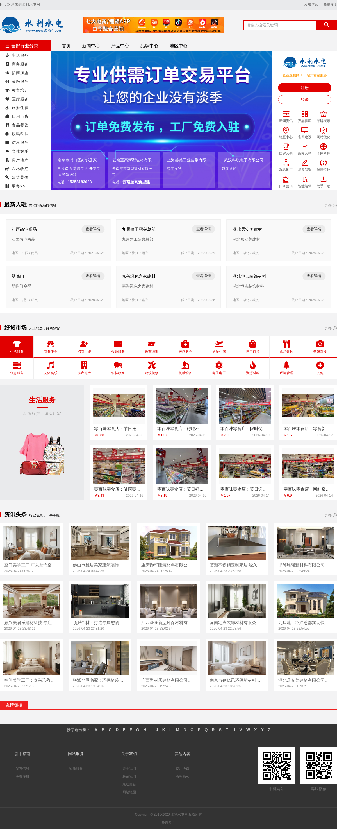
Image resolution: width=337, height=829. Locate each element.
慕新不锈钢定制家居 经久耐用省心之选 (237, 565)
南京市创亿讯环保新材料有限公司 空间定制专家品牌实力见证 (237, 680)
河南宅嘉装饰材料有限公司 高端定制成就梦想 (237, 622)
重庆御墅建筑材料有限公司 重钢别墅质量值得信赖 (168, 565)
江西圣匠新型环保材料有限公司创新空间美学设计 (168, 622)
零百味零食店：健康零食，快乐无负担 (118, 489)
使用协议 (182, 769)
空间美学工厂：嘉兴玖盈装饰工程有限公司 (31, 680)
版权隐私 (182, 776)
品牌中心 (149, 45)
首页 (66, 45)
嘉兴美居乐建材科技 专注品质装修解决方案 (31, 622)
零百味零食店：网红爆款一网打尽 (308, 489)
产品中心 (120, 45)
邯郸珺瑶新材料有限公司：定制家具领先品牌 (305, 565)
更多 (330, 205)
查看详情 (93, 229)
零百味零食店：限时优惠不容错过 (245, 428)
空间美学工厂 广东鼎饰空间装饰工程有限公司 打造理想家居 (31, 565)
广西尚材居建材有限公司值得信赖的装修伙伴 (168, 680)
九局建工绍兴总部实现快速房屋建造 (305, 622)
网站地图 (129, 792)
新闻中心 (91, 45)
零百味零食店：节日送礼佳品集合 (118, 428)
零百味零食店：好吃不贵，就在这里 (181, 428)
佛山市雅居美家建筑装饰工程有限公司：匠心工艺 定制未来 (100, 565)
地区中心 (179, 45)
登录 (305, 99)
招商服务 (76, 769)
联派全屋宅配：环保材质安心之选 (100, 680)
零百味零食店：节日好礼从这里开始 (181, 489)
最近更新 (129, 784)
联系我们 (129, 776)
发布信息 (311, 4)
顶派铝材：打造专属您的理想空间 (100, 622)
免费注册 (330, 4)
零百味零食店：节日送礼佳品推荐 (245, 489)
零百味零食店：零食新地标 (308, 428)
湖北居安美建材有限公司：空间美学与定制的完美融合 (305, 680)
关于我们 (129, 769)
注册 (305, 87)
